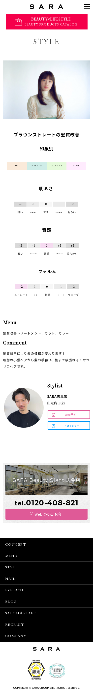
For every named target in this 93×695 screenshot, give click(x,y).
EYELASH (14, 590)
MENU (11, 555)
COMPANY (16, 635)
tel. (46, 503)
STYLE (11, 567)
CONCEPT (15, 544)
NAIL (10, 578)
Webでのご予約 (47, 514)
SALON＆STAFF (20, 613)
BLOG (11, 601)
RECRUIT (14, 624)
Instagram (72, 425)
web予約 (71, 414)
